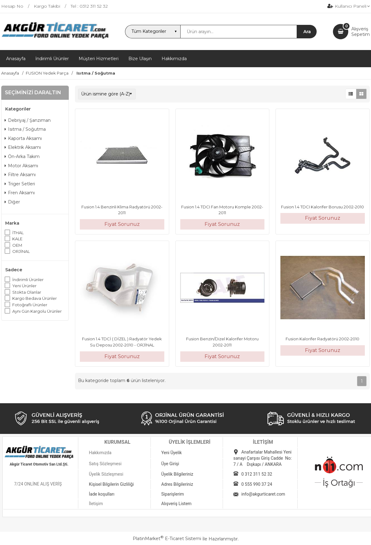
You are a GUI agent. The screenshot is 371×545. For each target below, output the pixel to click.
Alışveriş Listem (176, 503)
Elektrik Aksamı (23, 147)
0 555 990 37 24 (256, 484)
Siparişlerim (172, 494)
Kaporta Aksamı (23, 138)
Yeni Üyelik (171, 452)
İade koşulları (101, 494)
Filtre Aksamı (20, 174)
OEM (17, 245)
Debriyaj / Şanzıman (28, 120)
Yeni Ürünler (24, 285)
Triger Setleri (20, 184)
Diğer (12, 202)
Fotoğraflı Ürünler (29, 304)
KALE (17, 238)
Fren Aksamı (20, 192)
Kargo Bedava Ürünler (34, 298)
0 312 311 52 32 (256, 474)
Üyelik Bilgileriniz (177, 474)
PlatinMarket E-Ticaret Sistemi (167, 538)
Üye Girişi (170, 463)
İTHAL (18, 232)
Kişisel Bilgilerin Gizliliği (111, 484)
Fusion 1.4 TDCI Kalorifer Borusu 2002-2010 (322, 206)
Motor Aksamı (21, 165)
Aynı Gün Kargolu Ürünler (37, 311)
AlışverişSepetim (360, 31)
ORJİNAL (21, 251)
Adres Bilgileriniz (177, 484)
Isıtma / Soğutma (25, 129)
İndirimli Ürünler (28, 279)
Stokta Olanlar (26, 292)
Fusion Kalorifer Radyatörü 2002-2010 (322, 338)
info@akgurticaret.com (263, 494)
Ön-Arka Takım (22, 156)
